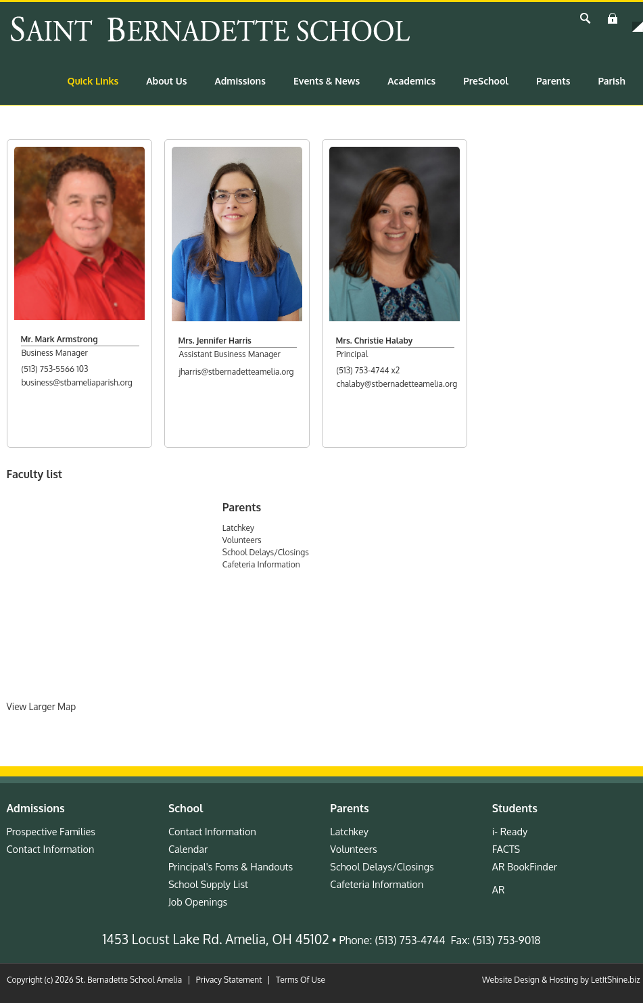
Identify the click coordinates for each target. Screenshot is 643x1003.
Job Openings (197, 901)
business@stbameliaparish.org (77, 382)
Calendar (188, 849)
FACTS (506, 849)
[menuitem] (93, 81)
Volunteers (242, 540)
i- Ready (509, 831)
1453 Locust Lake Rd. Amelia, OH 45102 (216, 939)
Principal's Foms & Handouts (230, 866)
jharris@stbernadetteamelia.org (236, 372)
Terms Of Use (300, 980)
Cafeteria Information (261, 564)
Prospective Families (51, 831)
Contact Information (51, 849)
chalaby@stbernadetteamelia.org (397, 384)
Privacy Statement (229, 980)
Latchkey (238, 528)
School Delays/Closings (265, 552)
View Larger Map (41, 706)
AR (498, 889)
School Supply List (208, 884)
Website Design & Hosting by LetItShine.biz (561, 980)
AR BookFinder (524, 866)
